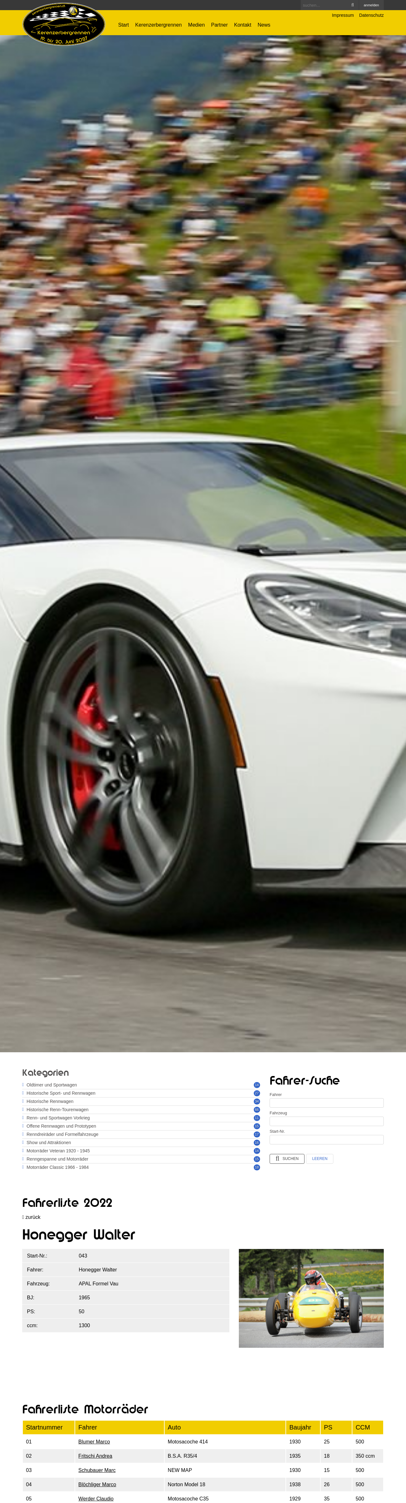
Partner (219, 25)
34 (257, 1101)
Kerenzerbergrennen (158, 25)
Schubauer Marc (96, 1470)
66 (257, 1109)
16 (257, 1142)
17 (257, 1134)
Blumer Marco (94, 1441)
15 (257, 1126)
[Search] (330, 5)
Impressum (343, 15)
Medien (196, 25)
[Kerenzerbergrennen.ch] (64, 24)
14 (257, 1085)
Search (353, 5)
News (264, 25)
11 (257, 1118)
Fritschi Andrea (95, 1456)
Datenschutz (371, 15)
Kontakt (242, 25)
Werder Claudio (96, 1498)
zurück (31, 1217)
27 (257, 1093)
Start (123, 25)
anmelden (371, 5)
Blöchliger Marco (97, 1484)
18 (257, 1167)
